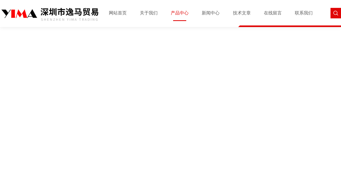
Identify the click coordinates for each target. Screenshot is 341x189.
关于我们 (149, 12)
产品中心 (180, 12)
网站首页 (118, 12)
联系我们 (304, 12)
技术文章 (242, 12)
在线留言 (273, 12)
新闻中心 (211, 12)
